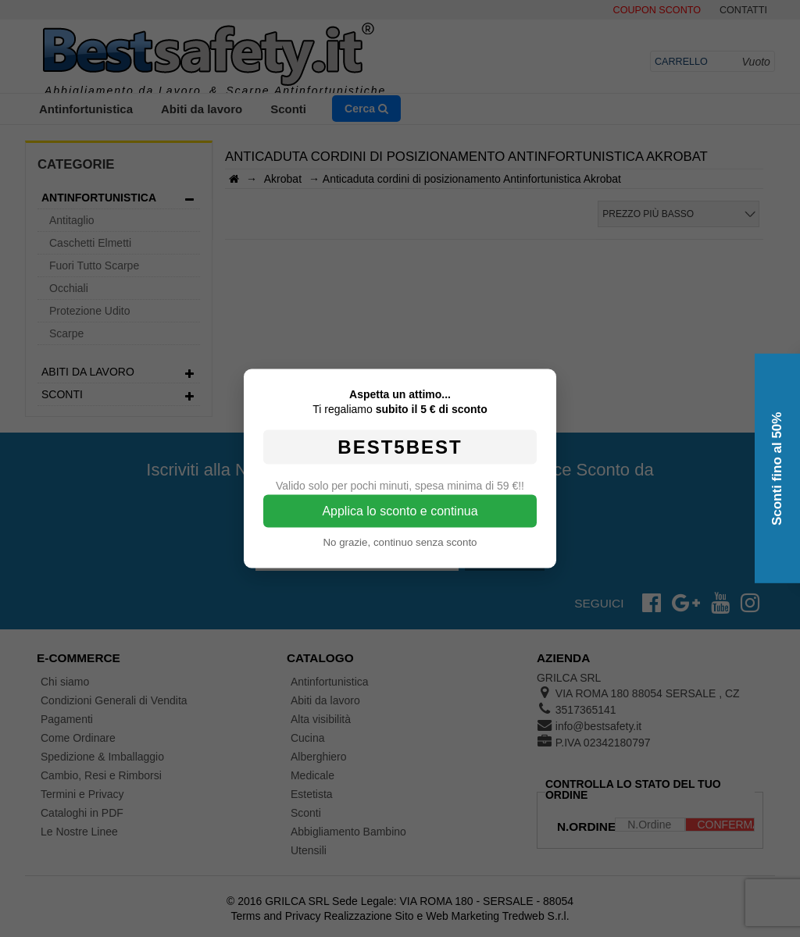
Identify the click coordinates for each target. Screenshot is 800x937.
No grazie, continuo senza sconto (400, 542)
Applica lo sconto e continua (399, 511)
